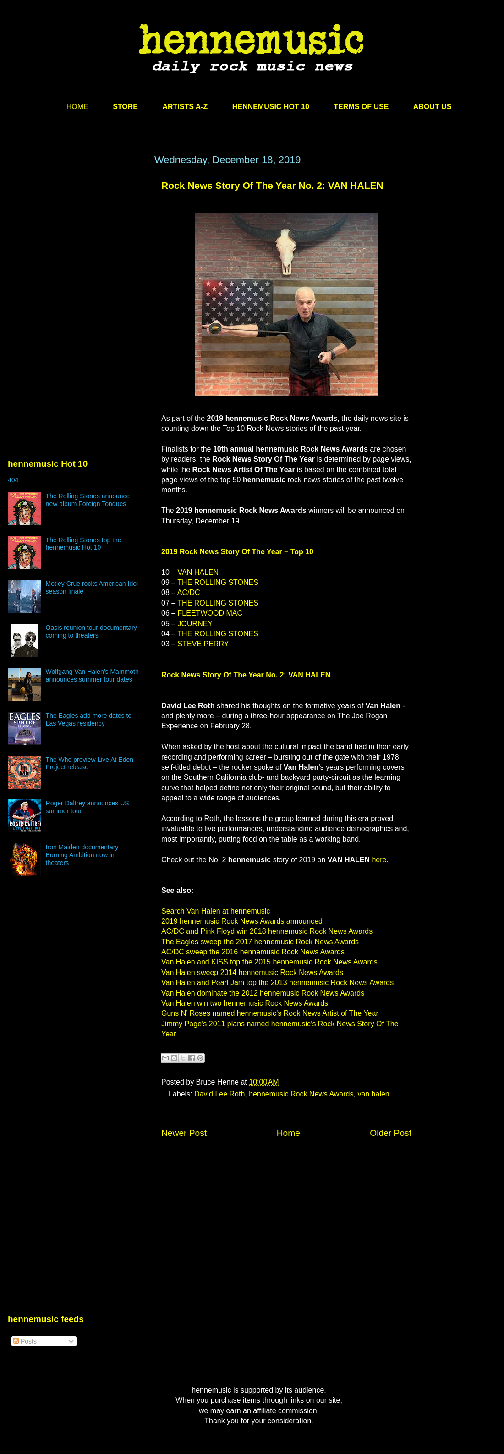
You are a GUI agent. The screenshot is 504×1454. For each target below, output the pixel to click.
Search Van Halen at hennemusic (215, 911)
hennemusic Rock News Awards (301, 1094)
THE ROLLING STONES (217, 582)
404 (13, 480)
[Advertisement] (76, 241)
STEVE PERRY (203, 644)
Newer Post (184, 1133)
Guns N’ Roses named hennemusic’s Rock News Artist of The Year (269, 1013)
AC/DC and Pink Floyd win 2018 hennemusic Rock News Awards (267, 931)
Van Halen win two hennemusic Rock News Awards (244, 1003)
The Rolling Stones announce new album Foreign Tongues (88, 499)
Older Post (390, 1133)
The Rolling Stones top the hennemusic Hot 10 (83, 543)
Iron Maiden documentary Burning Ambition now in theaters (82, 854)
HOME (77, 106)
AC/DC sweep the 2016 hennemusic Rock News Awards (253, 952)
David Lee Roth (219, 1094)
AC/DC (188, 592)
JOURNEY (195, 624)
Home (288, 1133)
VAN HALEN (198, 572)
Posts (25, 1341)
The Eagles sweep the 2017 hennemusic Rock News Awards (260, 942)
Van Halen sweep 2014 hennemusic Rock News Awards (252, 972)
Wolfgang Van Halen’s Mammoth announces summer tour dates (92, 675)
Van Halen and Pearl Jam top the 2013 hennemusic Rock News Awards (277, 982)
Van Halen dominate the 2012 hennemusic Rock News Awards (262, 993)
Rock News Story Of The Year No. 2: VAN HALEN (272, 185)
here (379, 860)
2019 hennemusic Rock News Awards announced (242, 921)
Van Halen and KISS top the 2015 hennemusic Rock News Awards (269, 962)
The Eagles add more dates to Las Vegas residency (89, 719)
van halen (373, 1094)
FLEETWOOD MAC (210, 613)
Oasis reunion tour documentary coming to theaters (91, 631)
